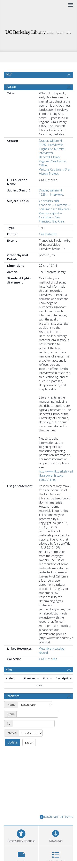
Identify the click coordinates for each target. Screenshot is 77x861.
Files (9, 669)
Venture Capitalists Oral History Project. (54, 171)
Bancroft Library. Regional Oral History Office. (53, 161)
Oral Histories (48, 659)
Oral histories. (48, 234)
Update (12, 742)
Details (11, 87)
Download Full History (56, 817)
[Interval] (31, 733)
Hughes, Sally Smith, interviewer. (52, 151)
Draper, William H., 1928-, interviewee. (51, 143)
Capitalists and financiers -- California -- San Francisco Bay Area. (54, 205)
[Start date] (37, 714)
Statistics (13, 696)
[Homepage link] (38, 31)
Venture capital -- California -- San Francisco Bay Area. (51, 217)
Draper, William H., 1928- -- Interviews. (51, 192)
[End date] (34, 723)
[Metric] (35, 704)
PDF (9, 75)
